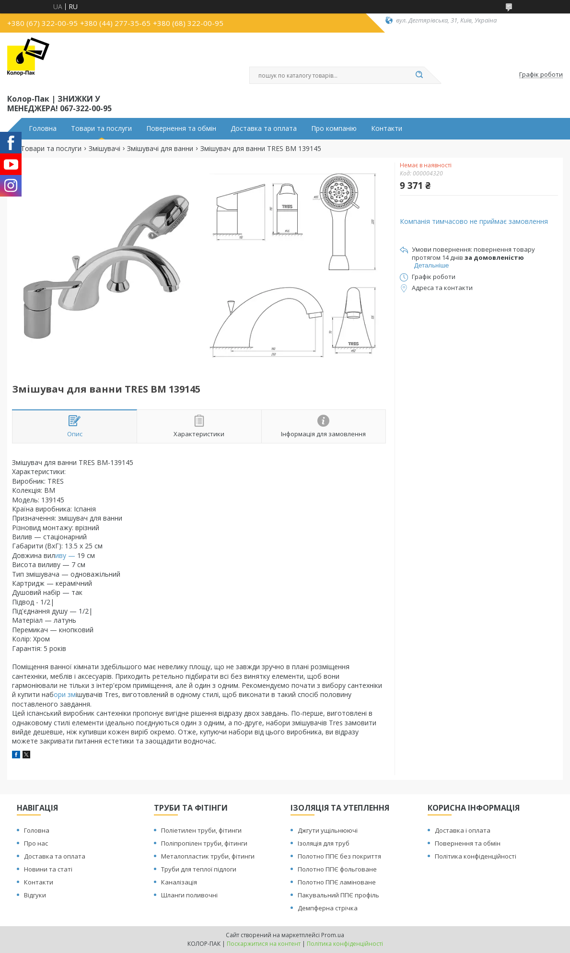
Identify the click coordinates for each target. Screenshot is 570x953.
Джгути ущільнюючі (328, 830)
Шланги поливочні (189, 895)
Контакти (386, 128)
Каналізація (179, 882)
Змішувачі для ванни (160, 148)
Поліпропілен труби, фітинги (204, 843)
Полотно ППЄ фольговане (337, 869)
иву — (66, 555)
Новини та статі (48, 869)
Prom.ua (332, 935)
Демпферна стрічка (328, 908)
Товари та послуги (101, 128)
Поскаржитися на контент (264, 944)
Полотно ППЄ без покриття (339, 856)
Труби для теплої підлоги (198, 869)
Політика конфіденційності (475, 856)
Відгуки (35, 895)
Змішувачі (104, 148)
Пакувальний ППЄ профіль (338, 895)
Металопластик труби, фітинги (208, 856)
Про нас (36, 843)
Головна (43, 128)
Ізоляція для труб (323, 843)
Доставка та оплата (264, 128)
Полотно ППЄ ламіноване (337, 882)
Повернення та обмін (181, 128)
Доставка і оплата (462, 830)
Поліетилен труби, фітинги (201, 830)
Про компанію (334, 128)
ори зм (65, 694)
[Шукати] (419, 75)
